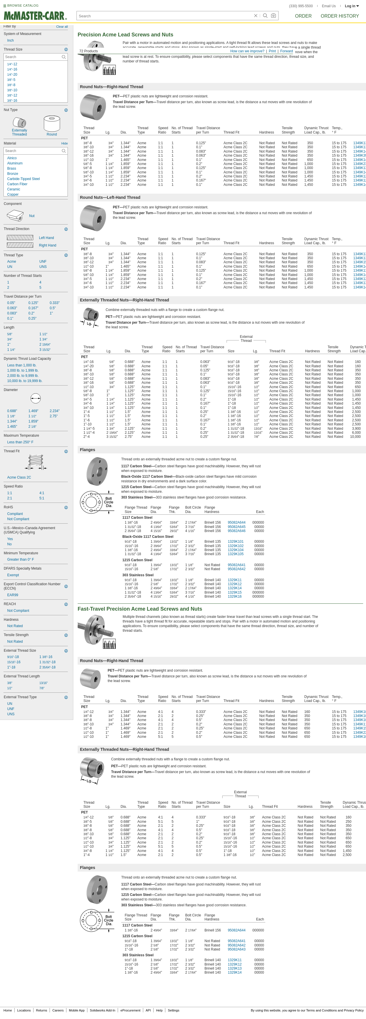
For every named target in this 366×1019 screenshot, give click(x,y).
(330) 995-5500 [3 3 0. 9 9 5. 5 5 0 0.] (301, 6)
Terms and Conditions (321, 1010)
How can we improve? (247, 51)
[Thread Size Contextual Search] (35, 57)
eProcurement (131, 1010)
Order (303, 16)
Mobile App (77, 1010)
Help (159, 1010)
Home (7, 1010)
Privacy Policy (354, 1010)
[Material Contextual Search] (35, 151)
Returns (41, 1010)
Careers (58, 1010)
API (148, 1010)
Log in (352, 6)
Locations (24, 1010)
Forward (286, 51)
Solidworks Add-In (102, 1010)
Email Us (329, 6)
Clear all (62, 26)
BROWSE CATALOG (22, 5)
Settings (173, 1010)
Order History (340, 16)
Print (272, 51)
